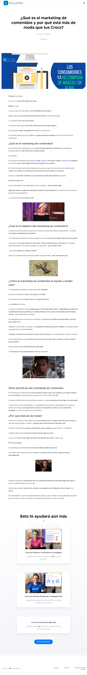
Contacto (83, 669)
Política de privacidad (80, 667)
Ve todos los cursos (43, 642)
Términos (66, 667)
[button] (84, 3)
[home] (13, 3)
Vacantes (56, 667)
